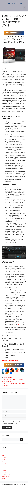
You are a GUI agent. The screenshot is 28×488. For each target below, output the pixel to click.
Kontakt (4, 457)
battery (19, 324)
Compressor (5, 453)
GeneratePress (19, 486)
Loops (3, 459)
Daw (3, 455)
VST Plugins (9, 377)
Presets (4, 470)
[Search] (21, 439)
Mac (5, 377)
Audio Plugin (5, 451)
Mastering (4, 463)
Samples (4, 472)
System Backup (6, 474)
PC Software (5, 468)
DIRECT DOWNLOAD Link (14, 365)
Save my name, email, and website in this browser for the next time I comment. (13, 422)
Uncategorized (5, 476)
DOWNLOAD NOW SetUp (14, 33)
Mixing (3, 466)
